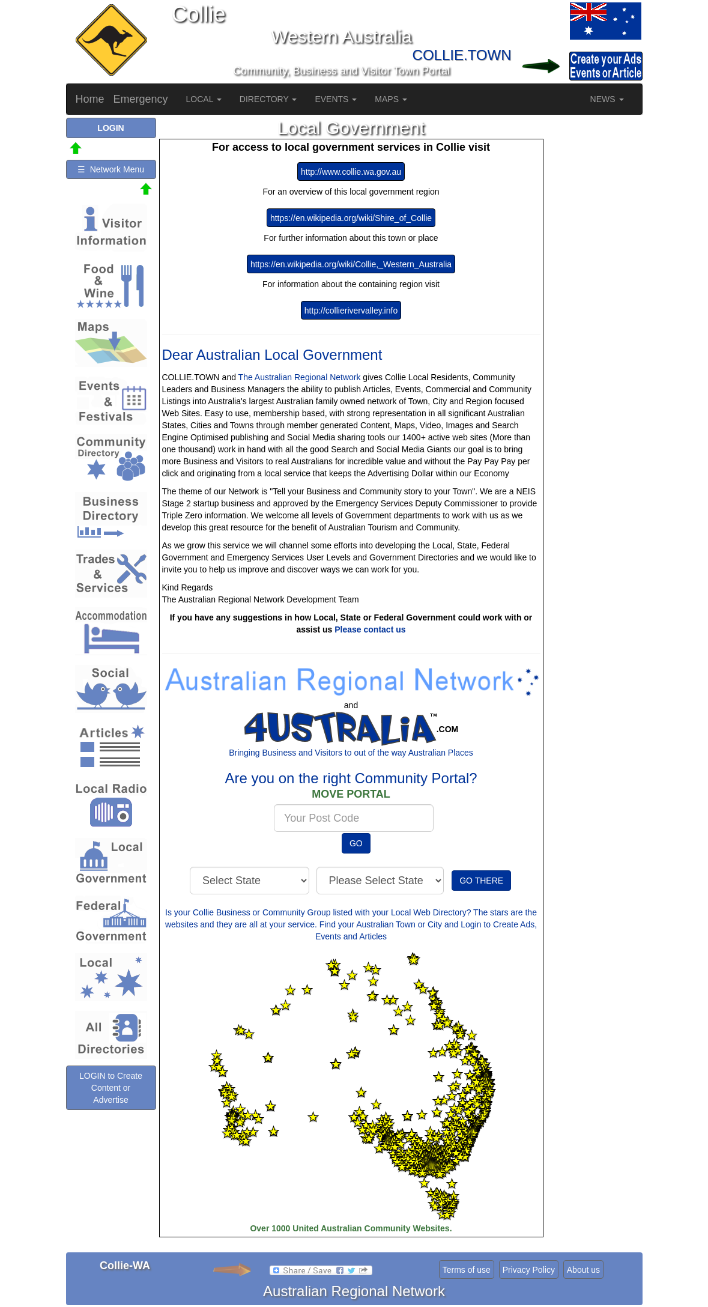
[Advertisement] (594, 298)
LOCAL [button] (204, 99)
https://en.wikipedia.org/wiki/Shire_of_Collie (351, 218)
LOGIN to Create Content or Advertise (110, 1088)
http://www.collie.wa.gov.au (351, 172)
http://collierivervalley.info (351, 310)
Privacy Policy (529, 1270)
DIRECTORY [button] (268, 99)
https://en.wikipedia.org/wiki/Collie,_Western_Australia (351, 264)
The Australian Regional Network (299, 377)
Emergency (140, 99)
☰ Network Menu (110, 169)
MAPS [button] (391, 99)
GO (356, 843)
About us (583, 1270)
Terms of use (467, 1270)
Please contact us (369, 629)
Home (90, 99)
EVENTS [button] (336, 99)
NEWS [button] (607, 99)
